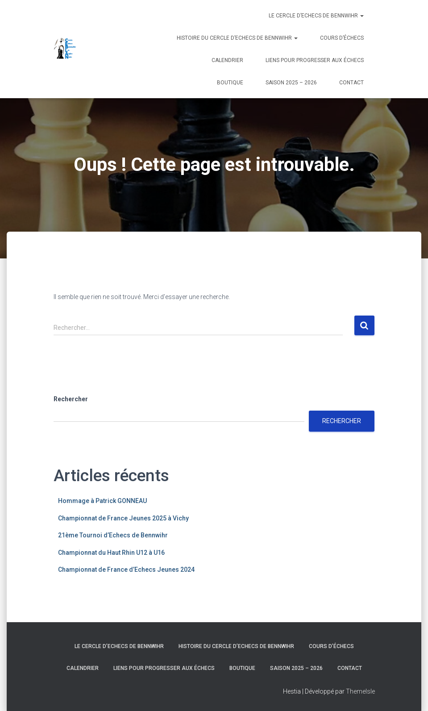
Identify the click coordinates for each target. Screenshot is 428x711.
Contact (351, 82)
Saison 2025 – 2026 (291, 82)
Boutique (230, 82)
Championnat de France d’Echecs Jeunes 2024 (126, 569)
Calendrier (227, 60)
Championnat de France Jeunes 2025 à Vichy (123, 518)
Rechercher (71, 399)
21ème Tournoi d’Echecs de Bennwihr (113, 535)
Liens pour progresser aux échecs (315, 60)
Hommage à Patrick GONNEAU (102, 500)
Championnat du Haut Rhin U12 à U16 (111, 552)
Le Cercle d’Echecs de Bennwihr (316, 15)
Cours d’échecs (342, 38)
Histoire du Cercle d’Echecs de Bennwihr (237, 38)
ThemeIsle (360, 691)
